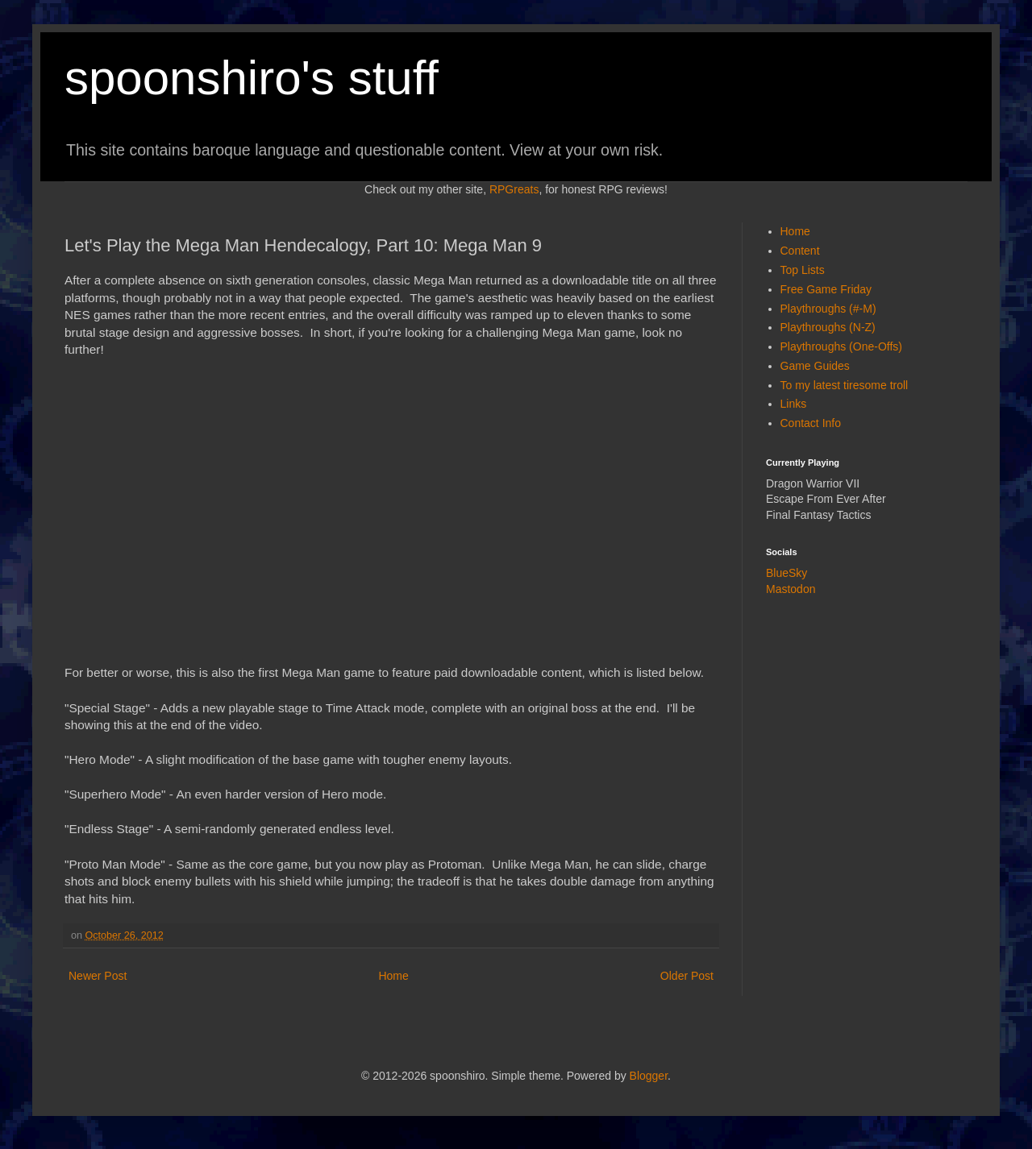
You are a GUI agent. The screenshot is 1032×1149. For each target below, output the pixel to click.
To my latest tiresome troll (844, 385)
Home (393, 975)
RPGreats (514, 189)
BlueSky (786, 572)
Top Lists (802, 269)
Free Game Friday (826, 289)
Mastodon (790, 589)
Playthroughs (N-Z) (828, 327)
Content (800, 250)
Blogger (649, 1075)
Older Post (687, 975)
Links (793, 403)
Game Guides (815, 365)
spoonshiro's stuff (251, 78)
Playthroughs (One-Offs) (841, 346)
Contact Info (811, 423)
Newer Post (98, 975)
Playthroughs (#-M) (828, 308)
